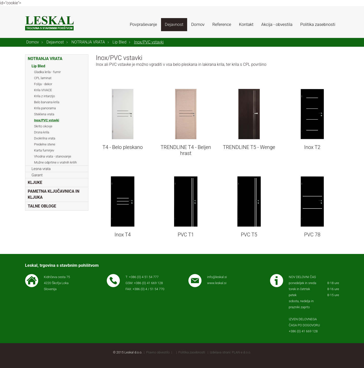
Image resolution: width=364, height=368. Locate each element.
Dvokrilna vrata (44, 138)
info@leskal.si (217, 277)
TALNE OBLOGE (42, 206)
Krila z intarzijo (44, 96)
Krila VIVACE (43, 90)
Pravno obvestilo (158, 352)
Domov (197, 24)
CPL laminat (42, 78)
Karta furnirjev (44, 150)
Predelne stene (44, 144)
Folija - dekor (43, 84)
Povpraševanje (143, 24)
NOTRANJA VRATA (88, 42)
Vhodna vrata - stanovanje (52, 156)
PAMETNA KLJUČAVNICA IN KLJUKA (54, 194)
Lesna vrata (41, 169)
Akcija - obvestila (276, 24)
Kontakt (246, 24)
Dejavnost (174, 24)
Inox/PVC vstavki (149, 42)
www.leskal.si (217, 283)
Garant (37, 175)
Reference (221, 24)
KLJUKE (35, 182)
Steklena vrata (44, 114)
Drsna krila (41, 132)
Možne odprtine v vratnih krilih (55, 162)
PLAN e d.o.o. (241, 352)
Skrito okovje (43, 126)
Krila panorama (45, 108)
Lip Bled (119, 42)
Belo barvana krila (47, 102)
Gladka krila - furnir (47, 72)
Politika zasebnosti (317, 24)
